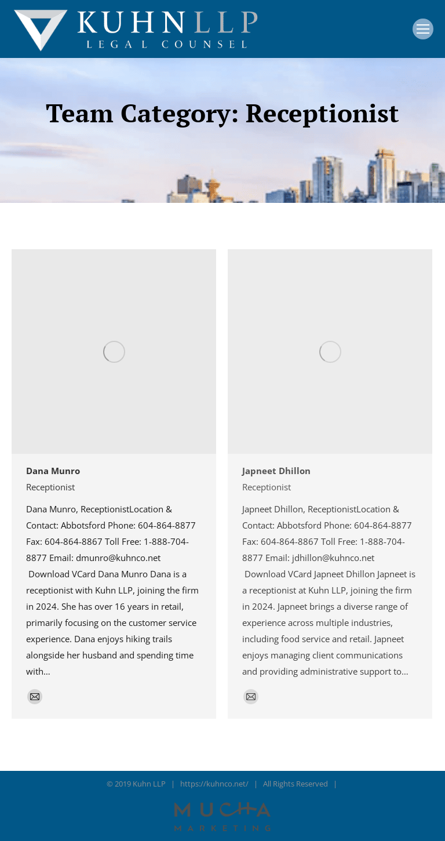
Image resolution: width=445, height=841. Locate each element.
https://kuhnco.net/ (214, 783)
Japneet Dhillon (276, 470)
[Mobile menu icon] (423, 29)
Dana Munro (53, 470)
